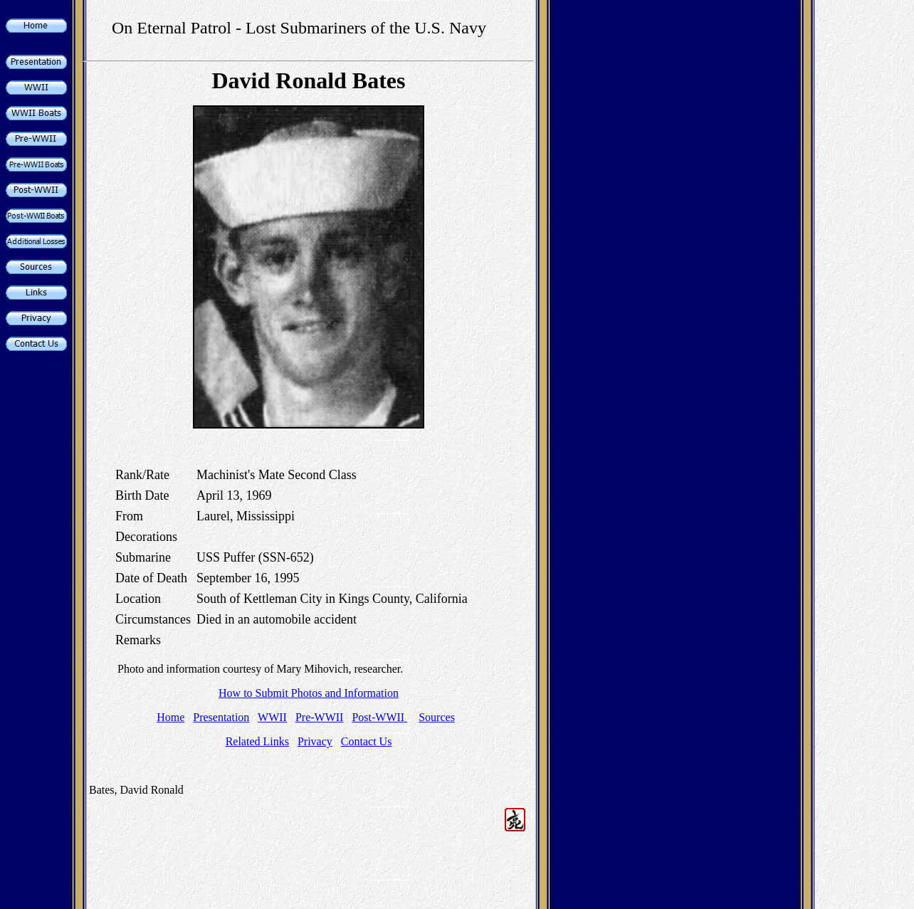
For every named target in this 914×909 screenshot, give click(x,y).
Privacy (315, 741)
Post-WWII (379, 717)
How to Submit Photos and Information (309, 693)
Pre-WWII (319, 717)
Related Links (257, 741)
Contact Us (366, 741)
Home (170, 717)
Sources (437, 717)
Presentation (221, 717)
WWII (272, 717)
